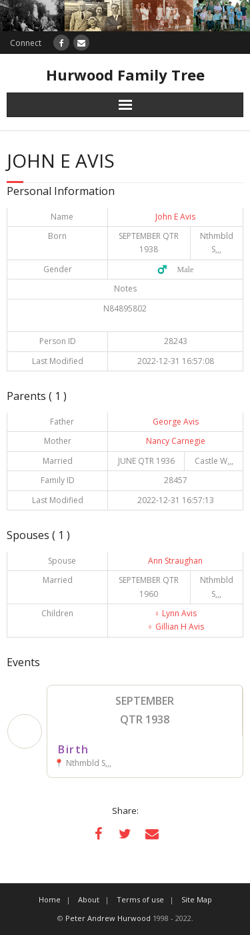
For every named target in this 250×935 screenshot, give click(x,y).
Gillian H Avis (175, 626)
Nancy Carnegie (175, 441)
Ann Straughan (175, 560)
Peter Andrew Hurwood (108, 918)
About (88, 899)
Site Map (196, 899)
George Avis (176, 421)
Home (50, 899)
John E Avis (175, 216)
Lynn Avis (175, 613)
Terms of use (140, 899)
